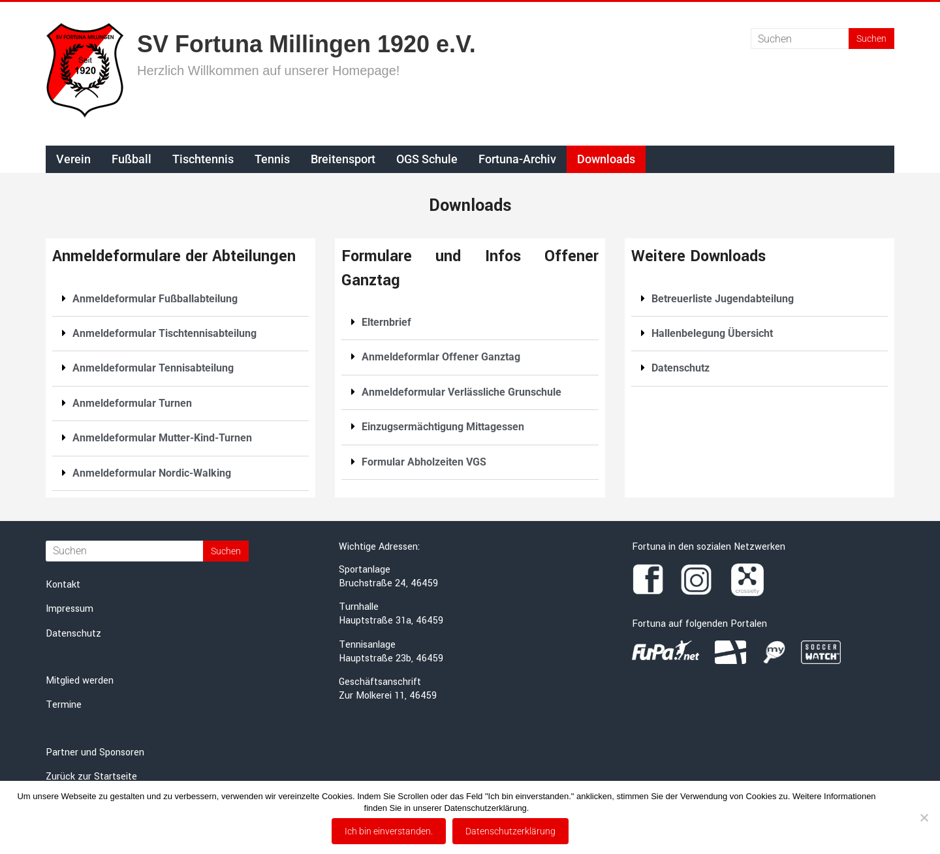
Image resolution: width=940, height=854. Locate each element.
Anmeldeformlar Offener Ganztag (441, 357)
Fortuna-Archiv (517, 159)
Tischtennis (203, 159)
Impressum (69, 609)
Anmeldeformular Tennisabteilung (153, 368)
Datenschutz (680, 368)
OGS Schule (427, 159)
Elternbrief (386, 322)
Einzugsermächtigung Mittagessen (443, 426)
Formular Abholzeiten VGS (424, 462)
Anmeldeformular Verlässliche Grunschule (461, 392)
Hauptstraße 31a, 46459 (391, 620)
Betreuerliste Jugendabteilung (722, 299)
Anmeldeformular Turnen (132, 403)
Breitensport (343, 159)
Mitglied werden (80, 681)
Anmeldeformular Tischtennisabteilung (164, 333)
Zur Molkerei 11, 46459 (388, 696)
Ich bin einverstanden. (389, 831)
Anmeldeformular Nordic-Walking (151, 473)
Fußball (131, 159)
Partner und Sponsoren (95, 752)
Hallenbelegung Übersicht (712, 333)
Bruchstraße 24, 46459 (388, 583)
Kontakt (63, 585)
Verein (73, 159)
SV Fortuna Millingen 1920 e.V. (306, 44)
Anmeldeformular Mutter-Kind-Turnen (162, 438)
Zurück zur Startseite (91, 776)
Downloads (606, 159)
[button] (180, 299)
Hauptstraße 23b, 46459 (391, 658)
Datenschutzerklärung (510, 831)
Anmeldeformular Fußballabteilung (155, 299)
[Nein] (923, 817)
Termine (64, 705)
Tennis (272, 159)
